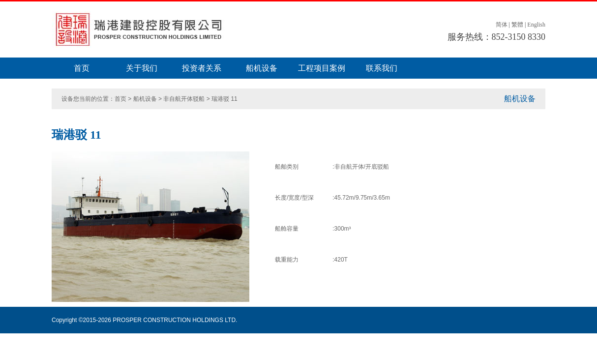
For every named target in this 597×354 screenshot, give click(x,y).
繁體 (517, 24)
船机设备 (261, 68)
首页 (82, 68)
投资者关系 (201, 68)
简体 (501, 24)
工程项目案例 (321, 68)
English (536, 24)
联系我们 (381, 68)
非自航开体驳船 (184, 98)
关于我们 (141, 68)
